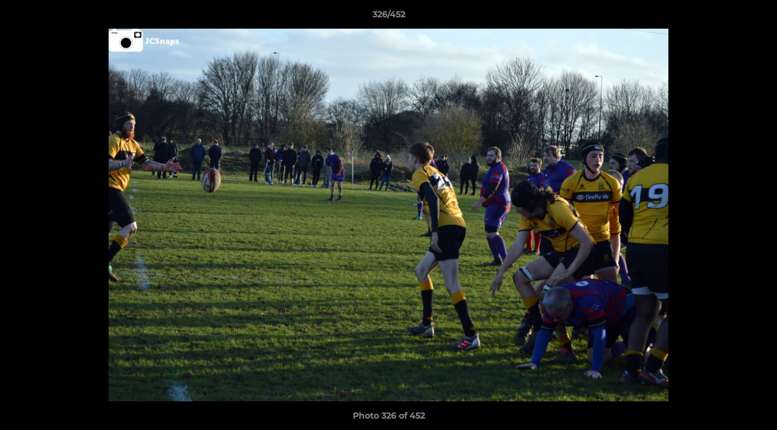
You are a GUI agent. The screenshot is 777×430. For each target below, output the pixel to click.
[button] (755, 17)
